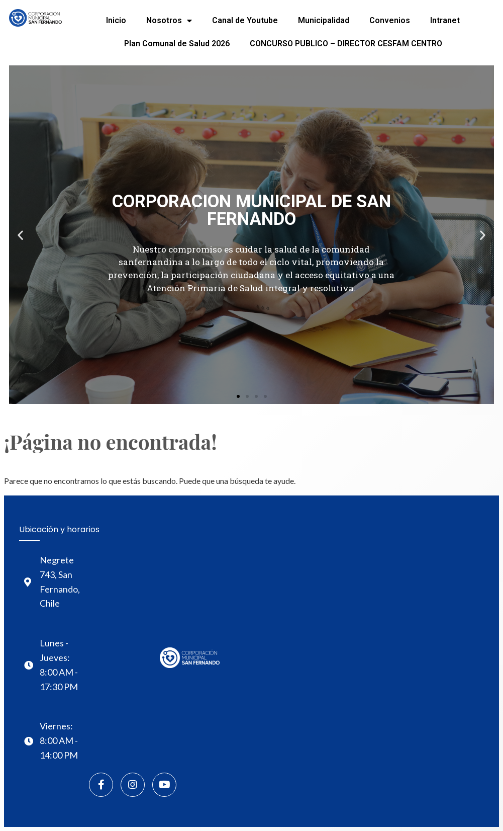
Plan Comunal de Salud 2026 (177, 43)
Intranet (445, 20)
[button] (238, 396)
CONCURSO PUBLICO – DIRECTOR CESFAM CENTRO (346, 43)
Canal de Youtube (245, 20)
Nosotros (169, 21)
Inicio (116, 20)
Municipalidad (323, 20)
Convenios (389, 20)
